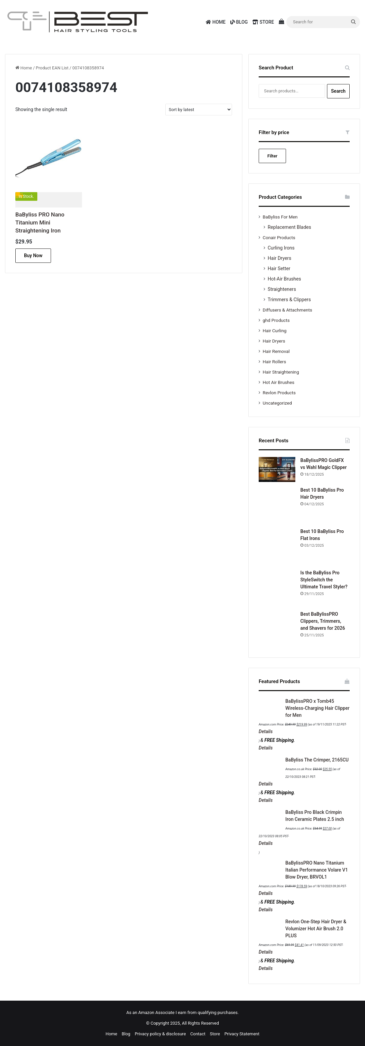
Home (215, 22)
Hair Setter (279, 268)
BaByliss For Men (280, 216)
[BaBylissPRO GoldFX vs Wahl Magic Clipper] (277, 469)
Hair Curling (274, 330)
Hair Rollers (274, 361)
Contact (197, 1033)
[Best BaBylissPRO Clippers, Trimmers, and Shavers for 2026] (277, 629)
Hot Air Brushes (278, 382)
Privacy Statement (241, 1033)
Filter (272, 155)
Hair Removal (276, 351)
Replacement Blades (289, 227)
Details (266, 731)
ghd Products (276, 320)
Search (338, 91)
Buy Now (33, 255)
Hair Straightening (281, 372)
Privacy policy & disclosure (160, 1033)
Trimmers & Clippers (289, 299)
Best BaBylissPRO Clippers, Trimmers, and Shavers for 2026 (322, 621)
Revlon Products (279, 392)
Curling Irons (281, 247)
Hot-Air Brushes (284, 279)
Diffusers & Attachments (287, 310)
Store (263, 22)
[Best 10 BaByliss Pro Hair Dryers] (277, 505)
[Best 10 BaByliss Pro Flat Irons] (277, 546)
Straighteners (282, 289)
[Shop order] (198, 109)
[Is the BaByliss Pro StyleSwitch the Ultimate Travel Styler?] (277, 587)
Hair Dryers (279, 258)
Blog (239, 22)
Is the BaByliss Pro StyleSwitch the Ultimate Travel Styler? (323, 579)
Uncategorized (277, 403)
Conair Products (279, 237)
